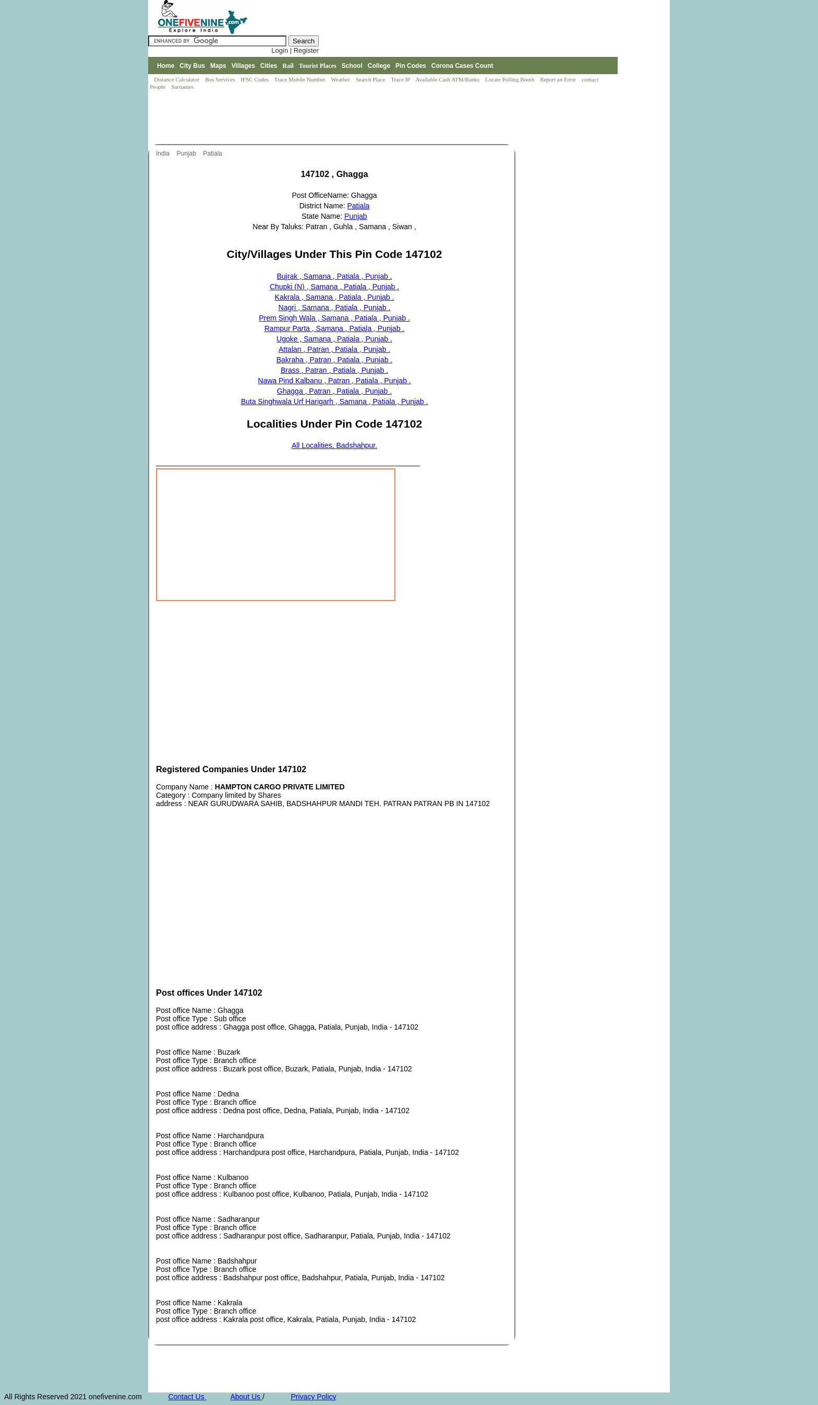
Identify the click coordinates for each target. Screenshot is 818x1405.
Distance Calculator (176, 79)
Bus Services (220, 79)
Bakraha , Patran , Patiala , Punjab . (334, 360)
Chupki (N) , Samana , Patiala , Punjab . (334, 286)
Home (165, 65)
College (379, 65)
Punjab (187, 153)
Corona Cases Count (462, 65)
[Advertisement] (338, 118)
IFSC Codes (255, 79)
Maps (218, 65)
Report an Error (559, 79)
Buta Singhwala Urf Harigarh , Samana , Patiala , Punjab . (334, 401)
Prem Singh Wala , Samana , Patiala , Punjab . (334, 318)
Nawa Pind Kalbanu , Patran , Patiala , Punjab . (334, 380)
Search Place (371, 79)
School (352, 65)
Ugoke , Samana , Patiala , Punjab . (334, 339)
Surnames (182, 87)
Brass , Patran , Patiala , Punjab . (334, 370)
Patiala (213, 153)
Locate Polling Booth (510, 79)
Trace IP (401, 79)
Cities (269, 65)
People (158, 87)
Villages (243, 65)
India (163, 153)
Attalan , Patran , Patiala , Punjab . (334, 349)
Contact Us (187, 1396)
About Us (246, 1396)
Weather (341, 79)
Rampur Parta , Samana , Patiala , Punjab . (334, 328)
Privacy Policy (313, 1396)
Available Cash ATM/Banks (447, 79)
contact (591, 79)
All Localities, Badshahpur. (334, 445)
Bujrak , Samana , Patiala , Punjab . (334, 276)
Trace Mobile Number (300, 79)
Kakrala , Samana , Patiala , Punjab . (334, 297)
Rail (288, 65)
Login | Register (295, 50)
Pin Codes (410, 65)
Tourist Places (317, 65)
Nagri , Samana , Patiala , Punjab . (335, 307)
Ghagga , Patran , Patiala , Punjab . (334, 391)
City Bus (192, 65)
